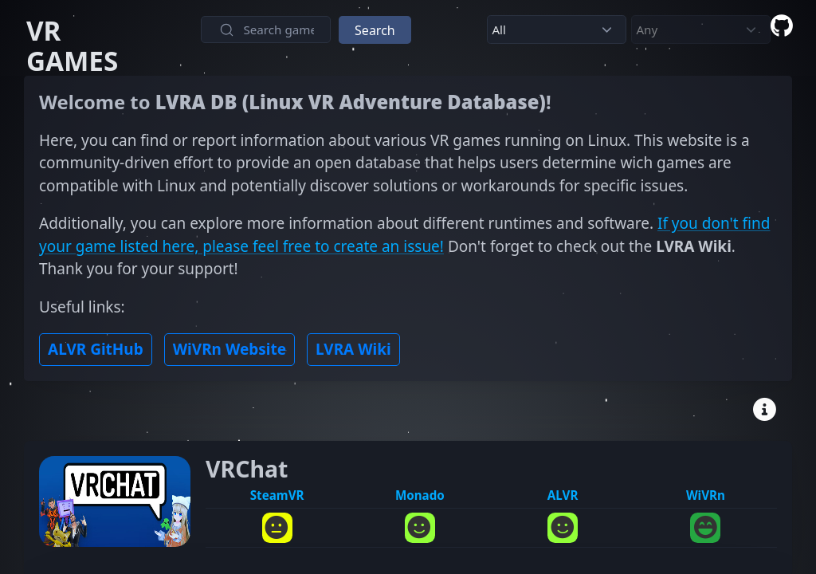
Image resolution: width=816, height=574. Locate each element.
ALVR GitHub (95, 349)
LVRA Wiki (353, 349)
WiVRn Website (229, 349)
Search (375, 30)
